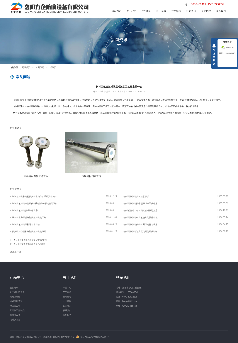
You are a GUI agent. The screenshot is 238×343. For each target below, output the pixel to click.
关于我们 (131, 11)
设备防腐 (14, 287)
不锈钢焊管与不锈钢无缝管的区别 (32, 240)
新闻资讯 (191, 11)
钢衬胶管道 (15, 319)
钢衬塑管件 (15, 297)
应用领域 (161, 11)
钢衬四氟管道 (20, 100)
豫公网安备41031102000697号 (95, 337)
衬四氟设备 (15, 306)
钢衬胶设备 (15, 315)
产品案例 (176, 11)
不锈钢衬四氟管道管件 (36, 176)
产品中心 (146, 11)
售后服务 (67, 315)
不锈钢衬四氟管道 (91, 176)
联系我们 (221, 11)
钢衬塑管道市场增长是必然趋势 (31, 244)
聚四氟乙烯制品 (17, 310)
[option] (34, 155)
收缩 (214, 55)
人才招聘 (206, 11)
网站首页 (116, 11)
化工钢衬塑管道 (17, 292)
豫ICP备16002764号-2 (63, 337)
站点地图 (47, 337)
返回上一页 (15, 251)
